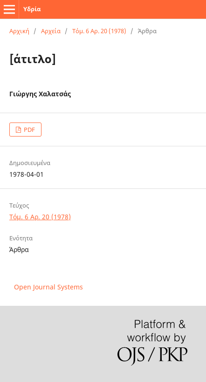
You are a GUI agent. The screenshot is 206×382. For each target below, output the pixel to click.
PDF (28, 129)
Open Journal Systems (48, 286)
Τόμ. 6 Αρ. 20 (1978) (99, 31)
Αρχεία (51, 31)
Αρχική (19, 31)
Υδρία (32, 9)
